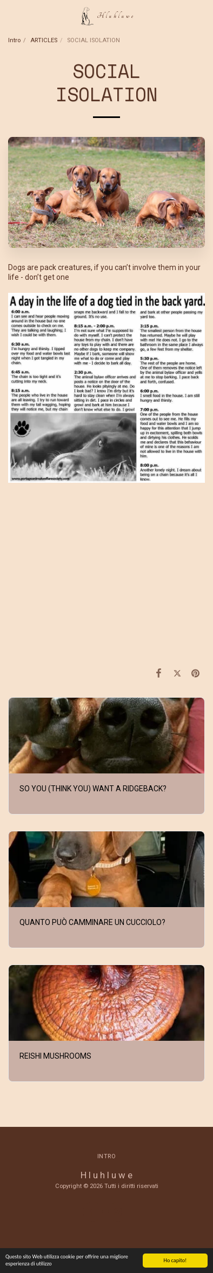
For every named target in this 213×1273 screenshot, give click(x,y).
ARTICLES (43, 40)
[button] (12, 15)
